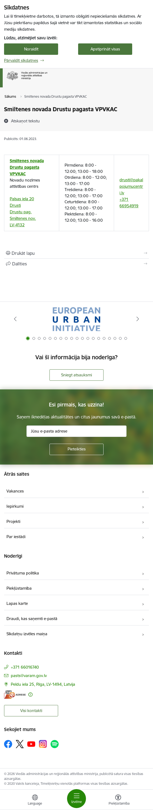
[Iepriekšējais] (15, 319)
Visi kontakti (31, 710)
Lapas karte (17, 603)
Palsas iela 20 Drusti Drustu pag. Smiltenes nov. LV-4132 (23, 211)
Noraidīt (31, 49)
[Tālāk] (138, 319)
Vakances (15, 491)
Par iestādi (15, 536)
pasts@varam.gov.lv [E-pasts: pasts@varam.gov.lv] (29, 675)
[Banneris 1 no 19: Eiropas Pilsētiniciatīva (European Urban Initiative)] (76, 319)
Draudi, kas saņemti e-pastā (31, 618)
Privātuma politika (22, 573)
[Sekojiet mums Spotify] (55, 744)
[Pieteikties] (76, 449)
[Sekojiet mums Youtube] (31, 744)
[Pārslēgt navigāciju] (76, 798)
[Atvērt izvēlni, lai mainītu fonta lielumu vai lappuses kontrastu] (118, 800)
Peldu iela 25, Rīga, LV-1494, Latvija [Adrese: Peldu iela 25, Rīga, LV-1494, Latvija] (43, 684)
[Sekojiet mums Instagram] (43, 744)
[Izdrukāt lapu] (76, 253)
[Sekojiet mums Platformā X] (20, 744)
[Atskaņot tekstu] (25, 120)
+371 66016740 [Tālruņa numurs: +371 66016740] (25, 667)
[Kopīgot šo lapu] (76, 264)
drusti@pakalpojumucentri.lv (131, 186)
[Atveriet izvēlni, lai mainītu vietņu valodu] (34, 800)
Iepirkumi (15, 506)
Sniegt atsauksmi (76, 374)
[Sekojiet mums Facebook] (8, 744)
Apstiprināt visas (105, 49)
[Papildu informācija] (30, 695)
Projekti (13, 521)
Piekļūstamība (19, 588)
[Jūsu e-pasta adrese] (76, 431)
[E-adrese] (15, 694)
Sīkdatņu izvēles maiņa (26, 633)
